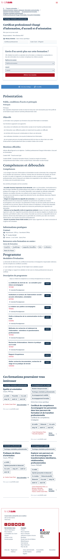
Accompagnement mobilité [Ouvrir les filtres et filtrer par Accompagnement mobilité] (40, 395)
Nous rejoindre (25, 531)
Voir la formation (22, 404)
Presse (23, 530)
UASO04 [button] (11, 366)
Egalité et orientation (12, 389)
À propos (23, 528)
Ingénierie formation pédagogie (11, 11)
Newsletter (52, 550)
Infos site (7, 550)
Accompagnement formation (29, 11)
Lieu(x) (7, 67)
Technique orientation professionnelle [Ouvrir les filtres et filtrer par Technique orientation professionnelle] (15, 19)
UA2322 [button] (11, 356)
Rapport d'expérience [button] (16, 354)
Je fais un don (8, 537)
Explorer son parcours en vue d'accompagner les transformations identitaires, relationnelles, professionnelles (43, 458)
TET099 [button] (11, 287)
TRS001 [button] (11, 309)
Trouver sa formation (11, 8)
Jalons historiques (9, 530)
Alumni (6, 535)
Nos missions (8, 531)
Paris (40, 247)
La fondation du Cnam (10, 533)
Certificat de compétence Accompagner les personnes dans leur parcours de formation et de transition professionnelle (43, 410)
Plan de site (24, 546)
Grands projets (8, 539)
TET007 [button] (11, 347)
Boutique (23, 537)
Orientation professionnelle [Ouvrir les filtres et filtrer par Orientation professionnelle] (12, 446)
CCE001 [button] (11, 321)
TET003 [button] (11, 335)
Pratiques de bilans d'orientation (11, 454)
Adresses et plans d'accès (28, 535)
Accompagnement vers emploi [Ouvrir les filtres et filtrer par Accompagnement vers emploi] (41, 385)
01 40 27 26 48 (12, 235)
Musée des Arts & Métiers (28, 539)
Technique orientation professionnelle (13, 13)
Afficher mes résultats (30, 75)
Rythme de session (11, 60)
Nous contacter (25, 533)
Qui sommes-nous (9, 528)
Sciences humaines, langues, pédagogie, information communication (21, 10)
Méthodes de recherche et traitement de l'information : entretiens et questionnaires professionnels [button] (24, 330)
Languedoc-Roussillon (29, 247)
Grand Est (7, 247)
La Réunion (47, 247)
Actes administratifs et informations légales (28, 551)
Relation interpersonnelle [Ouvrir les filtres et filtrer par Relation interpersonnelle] (39, 388)
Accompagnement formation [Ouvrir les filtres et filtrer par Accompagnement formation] (40, 398)
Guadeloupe (16, 247)
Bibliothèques (25, 541)
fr (3, 8)
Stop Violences (25, 545)
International (24, 543)
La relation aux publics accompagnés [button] (22, 306)
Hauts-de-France (9, 250)
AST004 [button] (11, 299)
